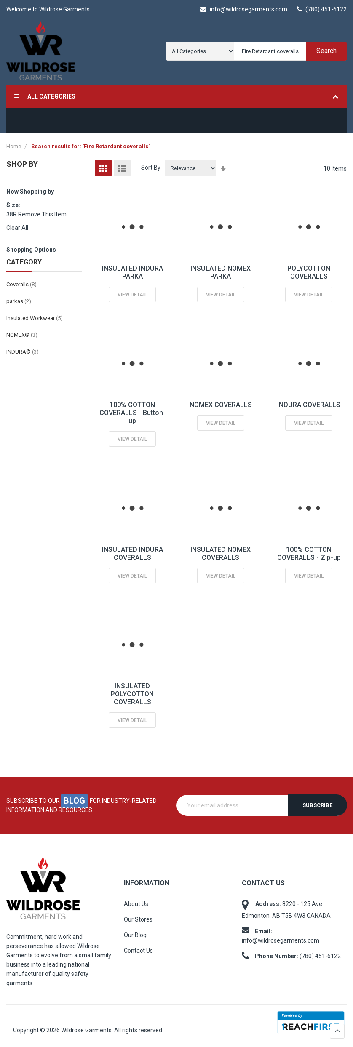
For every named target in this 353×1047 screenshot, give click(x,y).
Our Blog (135, 935)
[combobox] (288, 51)
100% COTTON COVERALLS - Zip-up (309, 554)
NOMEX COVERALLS (221, 405)
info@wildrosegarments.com (243, 9)
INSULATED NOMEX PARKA (220, 272)
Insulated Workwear (34, 318)
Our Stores (138, 919)
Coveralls (21, 284)
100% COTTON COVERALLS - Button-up (132, 413)
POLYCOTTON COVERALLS (308, 272)
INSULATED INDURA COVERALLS (132, 554)
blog (74, 801)
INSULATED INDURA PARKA (132, 272)
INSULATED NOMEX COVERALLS (220, 554)
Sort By (150, 167)
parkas (18, 301)
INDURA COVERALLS (308, 405)
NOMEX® (21, 335)
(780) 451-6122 (322, 9)
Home (14, 146)
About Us (136, 903)
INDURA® (22, 352)
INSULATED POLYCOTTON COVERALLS (132, 694)
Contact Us (138, 950)
